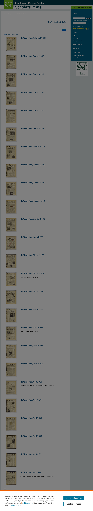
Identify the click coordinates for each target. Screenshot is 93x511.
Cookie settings (27, 503)
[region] (46, 500)
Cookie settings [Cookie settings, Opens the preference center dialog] (74, 504)
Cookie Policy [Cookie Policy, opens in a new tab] (15, 505)
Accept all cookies (74, 498)
